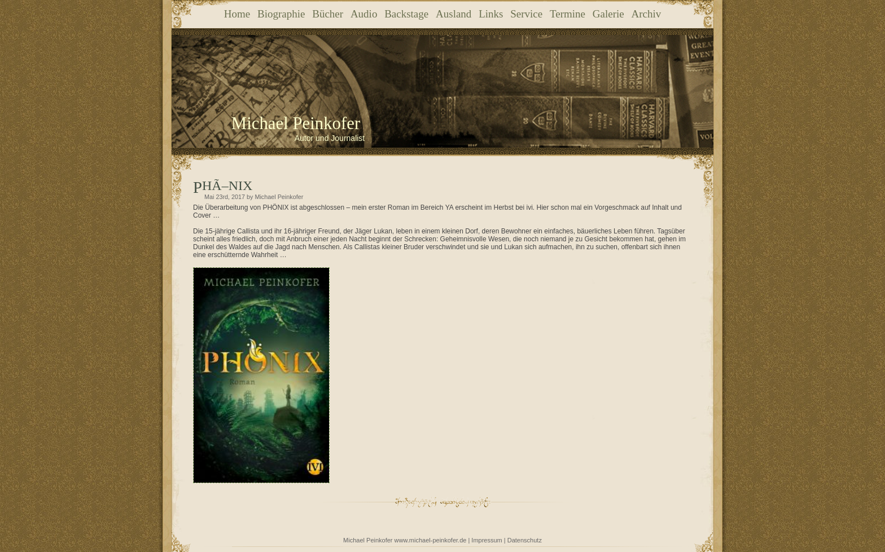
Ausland (453, 14)
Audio (364, 14)
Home (237, 14)
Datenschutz (524, 540)
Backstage (406, 14)
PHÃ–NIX (227, 185)
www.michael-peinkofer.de (431, 540)
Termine (567, 14)
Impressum (486, 540)
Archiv (646, 14)
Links (491, 14)
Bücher (327, 14)
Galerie (608, 14)
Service (526, 14)
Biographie (281, 14)
